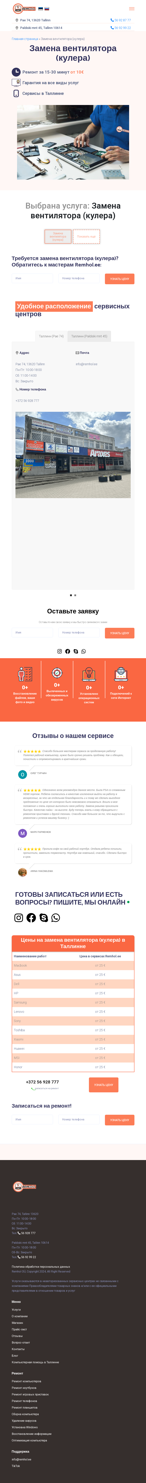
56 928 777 (26, 1233)
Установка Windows (25, 1427)
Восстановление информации (31, 1434)
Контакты (18, 1349)
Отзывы (17, 1336)
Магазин (17, 1323)
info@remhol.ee (86, 364)
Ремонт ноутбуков (24, 1388)
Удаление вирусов (24, 1420)
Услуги (16, 1309)
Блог (15, 1355)
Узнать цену (103, 1085)
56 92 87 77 (121, 20)
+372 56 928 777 (27, 401)
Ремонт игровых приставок (30, 1394)
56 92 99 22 (27, 1257)
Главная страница (25, 39)
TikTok (16, 1466)
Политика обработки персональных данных (41, 1266)
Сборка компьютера (25, 1414)
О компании (20, 1316)
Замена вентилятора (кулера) (58, 236)
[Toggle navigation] (131, 8)
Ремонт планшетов (25, 1407)
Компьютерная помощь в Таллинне (35, 1362)
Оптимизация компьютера (29, 1440)
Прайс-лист (19, 1329)
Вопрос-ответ (21, 1342)
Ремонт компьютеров (26, 1381)
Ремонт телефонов (24, 1401)
